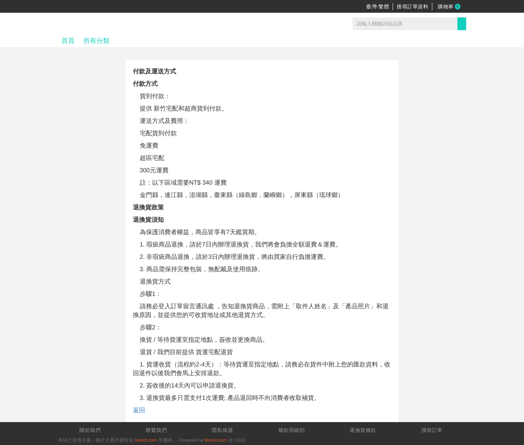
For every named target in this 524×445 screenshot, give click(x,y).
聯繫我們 (156, 430)
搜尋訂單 (431, 430)
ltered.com (146, 440)
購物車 (449, 6)
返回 (139, 410)
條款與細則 (291, 430)
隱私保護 (222, 430)
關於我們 (89, 430)
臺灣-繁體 (377, 6)
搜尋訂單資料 (412, 6)
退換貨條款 (363, 430)
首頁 (68, 40)
